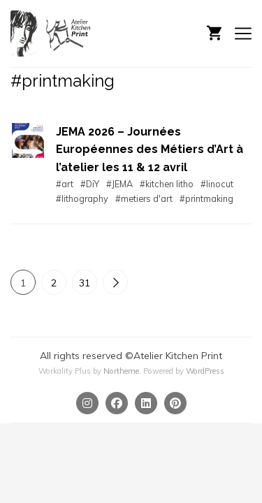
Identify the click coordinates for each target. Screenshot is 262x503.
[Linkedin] (146, 403)
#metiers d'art (144, 198)
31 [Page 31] (84, 283)
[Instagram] (87, 403)
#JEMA (119, 183)
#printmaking (206, 198)
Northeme (121, 371)
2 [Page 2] (54, 283)
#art (64, 183)
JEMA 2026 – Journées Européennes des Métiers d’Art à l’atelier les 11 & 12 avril (149, 149)
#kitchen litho (167, 183)
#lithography (82, 198)
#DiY (89, 183)
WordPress (205, 371)
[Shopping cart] (214, 31)
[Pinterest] (175, 403)
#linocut (217, 183)
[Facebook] (116, 403)
